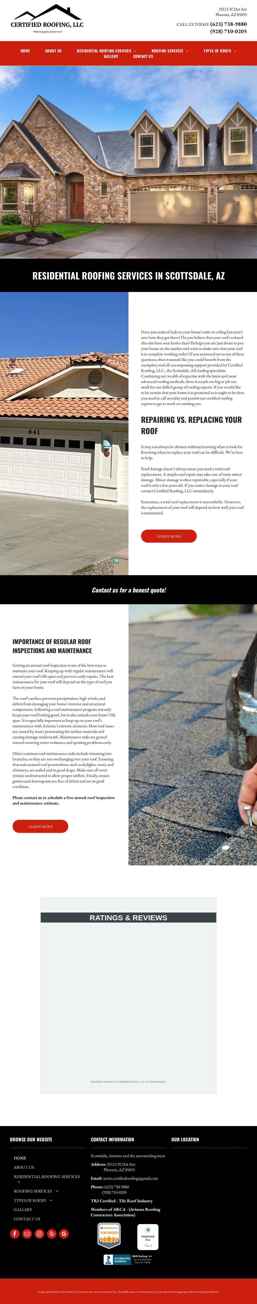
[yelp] (51, 1234)
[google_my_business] (64, 1234)
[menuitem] (25, 50)
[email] (27, 1234)
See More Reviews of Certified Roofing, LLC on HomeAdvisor (128, 1081)
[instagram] (39, 1234)
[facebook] (15, 1234)
